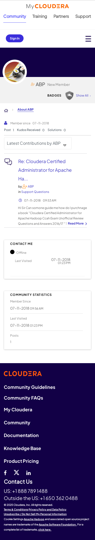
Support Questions (35, 192)
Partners (61, 16)
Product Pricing (21, 461)
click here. (44, 529)
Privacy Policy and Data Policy (47, 509)
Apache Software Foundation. (58, 524)
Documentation (21, 435)
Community (14, 16)
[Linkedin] (28, 472)
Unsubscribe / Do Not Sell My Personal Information (35, 514)
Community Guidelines (29, 387)
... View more (77, 223)
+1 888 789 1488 (30, 491)
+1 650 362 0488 (59, 498)
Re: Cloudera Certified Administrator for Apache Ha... (45, 169)
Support (83, 16)
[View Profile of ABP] (31, 186)
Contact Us (18, 482)
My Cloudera (18, 409)
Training (39, 16)
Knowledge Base (22, 448)
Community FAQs (23, 398)
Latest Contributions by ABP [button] (34, 143)
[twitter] (16, 472)
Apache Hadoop (34, 519)
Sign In (15, 38)
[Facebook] (5, 472)
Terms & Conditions (16, 509)
